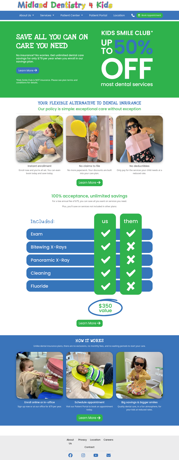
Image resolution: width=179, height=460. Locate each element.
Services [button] (46, 15)
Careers (108, 439)
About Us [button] (25, 15)
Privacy (82, 439)
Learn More (27, 70)
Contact (89, 447)
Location (119, 15)
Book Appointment (149, 15)
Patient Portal (98, 15)
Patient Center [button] (70, 15)
